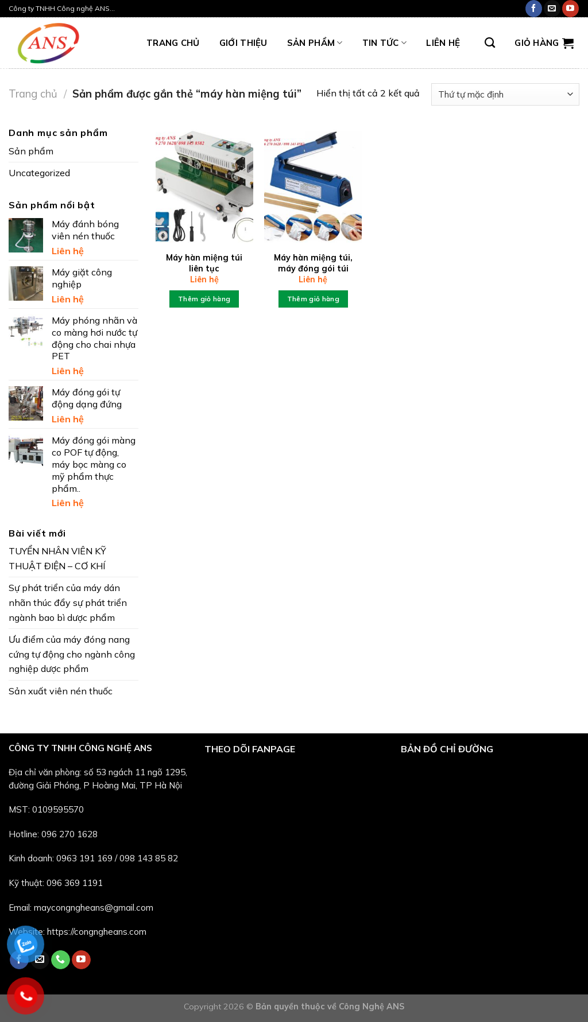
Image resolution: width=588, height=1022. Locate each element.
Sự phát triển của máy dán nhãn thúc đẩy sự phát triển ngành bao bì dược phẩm (68, 602)
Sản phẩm (315, 43)
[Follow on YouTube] (570, 8)
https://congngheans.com (96, 931)
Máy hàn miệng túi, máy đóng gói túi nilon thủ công (313, 268)
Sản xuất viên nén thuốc (61, 691)
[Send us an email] (552, 8)
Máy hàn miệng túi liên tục (204, 263)
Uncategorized (39, 172)
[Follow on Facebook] (533, 8)
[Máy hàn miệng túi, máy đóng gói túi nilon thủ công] (313, 184)
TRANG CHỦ (173, 42)
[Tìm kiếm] (490, 43)
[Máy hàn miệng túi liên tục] (204, 184)
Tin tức (384, 43)
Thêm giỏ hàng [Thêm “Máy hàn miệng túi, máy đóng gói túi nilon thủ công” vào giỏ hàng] (313, 298)
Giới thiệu (243, 42)
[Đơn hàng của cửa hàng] (505, 94)
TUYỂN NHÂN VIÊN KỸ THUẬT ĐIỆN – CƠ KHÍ (57, 558)
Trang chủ (33, 93)
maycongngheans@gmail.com (93, 907)
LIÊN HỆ (443, 42)
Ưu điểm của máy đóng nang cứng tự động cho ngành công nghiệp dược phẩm (72, 654)
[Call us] (60, 960)
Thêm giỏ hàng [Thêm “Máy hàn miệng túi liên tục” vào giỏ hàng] (204, 298)
